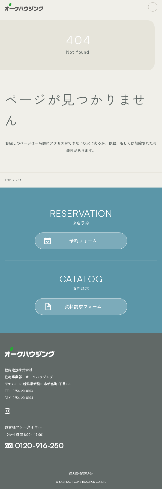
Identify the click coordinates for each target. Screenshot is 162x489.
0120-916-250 (39, 445)
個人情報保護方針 (81, 473)
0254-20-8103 (23, 390)
